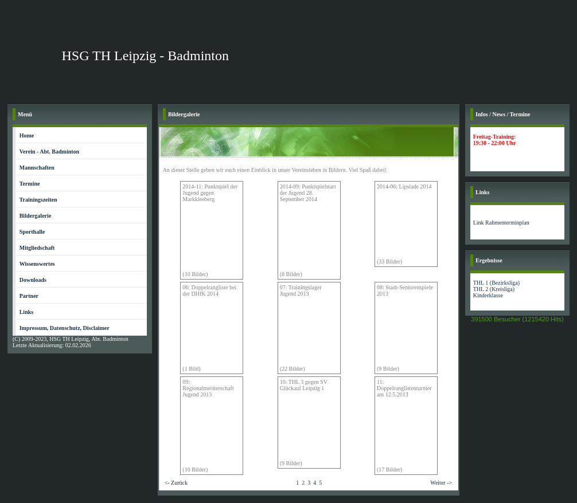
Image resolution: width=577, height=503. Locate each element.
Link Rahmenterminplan (501, 222)
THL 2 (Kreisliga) (493, 289)
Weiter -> (441, 483)
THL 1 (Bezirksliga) (496, 283)
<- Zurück (176, 483)
